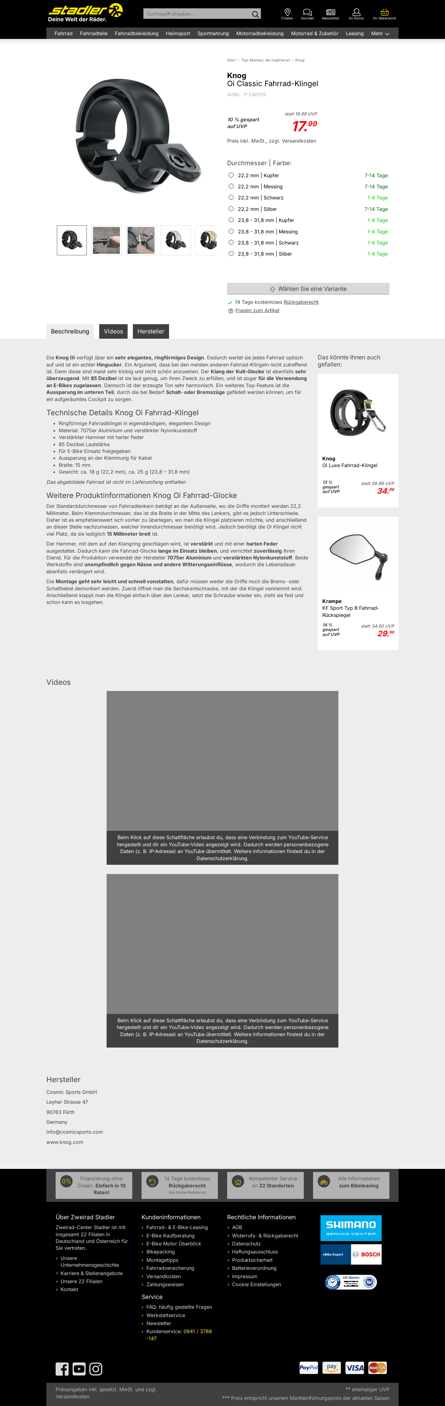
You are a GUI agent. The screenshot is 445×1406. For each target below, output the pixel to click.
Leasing (355, 33)
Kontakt (69, 1289)
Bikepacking (160, 1252)
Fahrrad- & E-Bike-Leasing (177, 1227)
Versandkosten (163, 1276)
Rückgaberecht (301, 302)
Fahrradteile (94, 33)
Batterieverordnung (254, 1268)
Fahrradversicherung (170, 1268)
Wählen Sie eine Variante (308, 288)
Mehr (377, 33)
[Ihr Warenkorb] (385, 14)
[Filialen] (287, 14)
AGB (237, 1227)
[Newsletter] (330, 14)
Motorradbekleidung (260, 33)
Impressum (244, 1276)
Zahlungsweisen (165, 1284)
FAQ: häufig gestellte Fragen (179, 1307)
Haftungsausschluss (255, 1252)
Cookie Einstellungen (256, 1284)
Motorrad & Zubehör (314, 33)
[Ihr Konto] (356, 14)
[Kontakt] (308, 14)
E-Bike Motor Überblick (173, 1244)
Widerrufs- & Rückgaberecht (265, 1235)
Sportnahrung (213, 33)
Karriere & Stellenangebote (92, 1273)
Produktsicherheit (252, 1260)
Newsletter (158, 1323)
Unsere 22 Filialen (81, 1281)
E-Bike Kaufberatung (170, 1235)
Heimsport (178, 33)
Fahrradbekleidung (137, 33)
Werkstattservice (165, 1315)
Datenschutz (246, 1244)
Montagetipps (162, 1260)
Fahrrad (64, 33)
